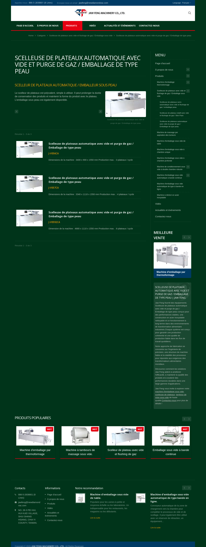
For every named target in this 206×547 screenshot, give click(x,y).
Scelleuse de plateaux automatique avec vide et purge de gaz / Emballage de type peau (173, 123)
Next (184, 237)
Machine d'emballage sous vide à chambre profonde (170, 159)
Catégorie (41, 35)
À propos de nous (49, 25)
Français (185, 3)
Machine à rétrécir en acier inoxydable (168, 196)
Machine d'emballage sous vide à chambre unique (170, 150)
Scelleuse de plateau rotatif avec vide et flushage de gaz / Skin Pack (174, 114)
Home (30, 35)
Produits (72, 25)
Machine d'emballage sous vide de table (171, 142)
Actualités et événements (120, 25)
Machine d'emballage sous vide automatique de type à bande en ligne (170, 186)
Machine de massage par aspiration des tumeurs (167, 133)
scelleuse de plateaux (165, 394)
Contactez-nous (149, 25)
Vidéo (92, 25)
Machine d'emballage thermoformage (165, 83)
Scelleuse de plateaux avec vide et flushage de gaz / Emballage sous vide (81, 35)
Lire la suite (95, 513)
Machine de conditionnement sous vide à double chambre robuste (171, 168)
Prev (189, 237)
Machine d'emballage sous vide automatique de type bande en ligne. (170, 493)
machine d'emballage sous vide (169, 391)
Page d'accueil (25, 25)
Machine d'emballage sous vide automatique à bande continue (170, 176)
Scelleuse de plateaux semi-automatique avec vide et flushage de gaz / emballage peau (174, 104)
